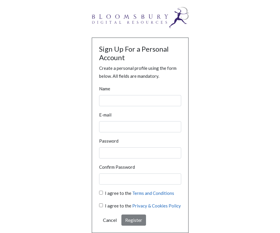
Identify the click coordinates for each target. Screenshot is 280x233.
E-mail (105, 114)
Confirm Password (117, 167)
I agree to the (139, 193)
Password (108, 140)
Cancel (110, 220)
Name (104, 88)
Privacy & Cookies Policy (156, 205)
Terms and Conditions (153, 193)
